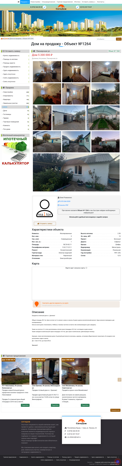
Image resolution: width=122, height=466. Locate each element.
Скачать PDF (63, 205)
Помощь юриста (66, 457)
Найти (119, 39)
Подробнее (25, 405)
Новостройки (35, 2)
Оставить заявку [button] (89, 2)
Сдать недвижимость (98, 457)
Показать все (115, 410)
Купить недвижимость (37, 457)
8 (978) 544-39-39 (38, 7)
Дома (6, 38)
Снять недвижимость (47, 460)
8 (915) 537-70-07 (84, 7)
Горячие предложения (65, 2)
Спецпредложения (48, 2)
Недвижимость (23, 457)
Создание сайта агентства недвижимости (107, 462)
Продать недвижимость (82, 457)
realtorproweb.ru (114, 464)
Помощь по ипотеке (53, 457)
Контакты (100, 2)
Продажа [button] (25, 2)
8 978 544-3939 (64, 201)
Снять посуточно (61, 460)
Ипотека (77, 2)
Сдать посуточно (112, 457)
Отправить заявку (44, 223)
